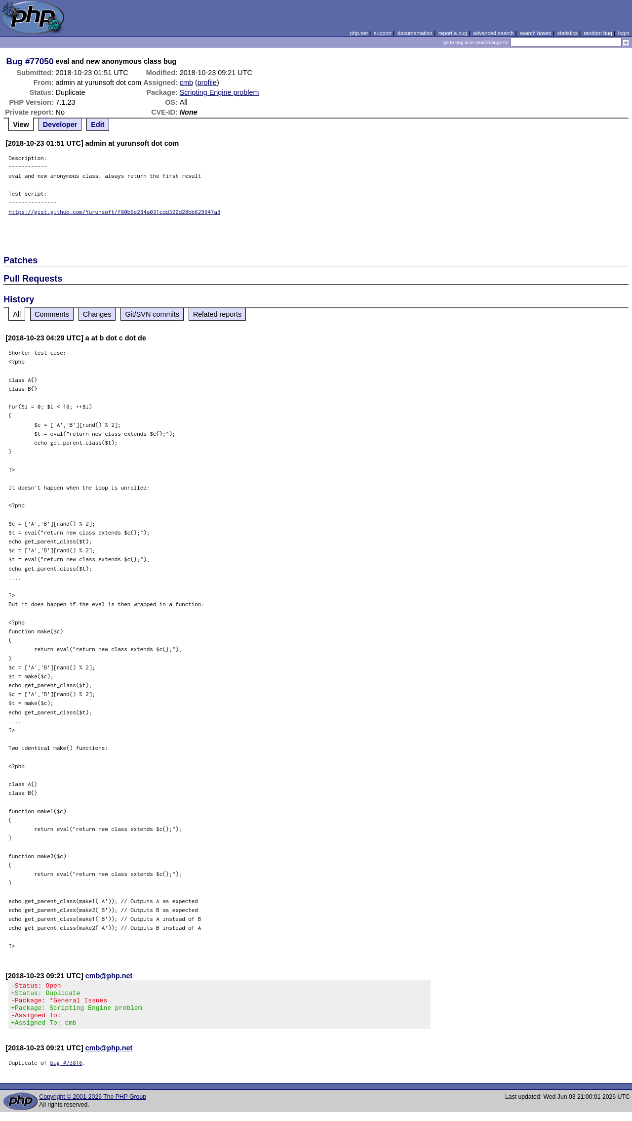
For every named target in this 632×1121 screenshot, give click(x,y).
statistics (567, 33)
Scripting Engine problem (219, 92)
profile (207, 82)
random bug (598, 33)
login (624, 33)
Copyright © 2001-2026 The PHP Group (92, 1105)
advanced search (493, 33)
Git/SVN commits (152, 314)
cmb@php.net (109, 976)
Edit (97, 124)
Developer (60, 124)
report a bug (452, 33)
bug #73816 (66, 1071)
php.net (359, 33)
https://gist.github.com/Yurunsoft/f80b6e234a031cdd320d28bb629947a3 (114, 211)
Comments (52, 314)
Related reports (217, 314)
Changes (97, 314)
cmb (186, 82)
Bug (14, 61)
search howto (535, 33)
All (17, 314)
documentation (415, 33)
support (383, 33)
